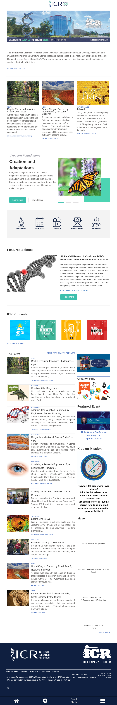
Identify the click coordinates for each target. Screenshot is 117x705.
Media (32, 671)
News (16, 671)
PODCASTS (70, 353)
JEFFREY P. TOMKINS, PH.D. (42, 429)
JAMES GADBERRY (39, 511)
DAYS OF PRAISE (83, 107)
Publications (24, 671)
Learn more (17, 200)
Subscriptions (83, 677)
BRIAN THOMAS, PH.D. (40, 456)
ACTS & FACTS (59, 353)
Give (43, 671)
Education (55, 671)
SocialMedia (74, 700)
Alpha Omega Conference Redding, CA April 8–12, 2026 (94, 435)
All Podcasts (15, 343)
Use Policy (75, 674)
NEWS (9, 107)
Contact (93, 677)
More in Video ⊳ (104, 632)
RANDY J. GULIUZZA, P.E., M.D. (43, 483)
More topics (37, 200)
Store (48, 671)
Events (37, 671)
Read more (69, 297)
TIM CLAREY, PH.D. (39, 585)
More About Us (16, 68)
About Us (9, 671)
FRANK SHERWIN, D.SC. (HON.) (43, 380)
